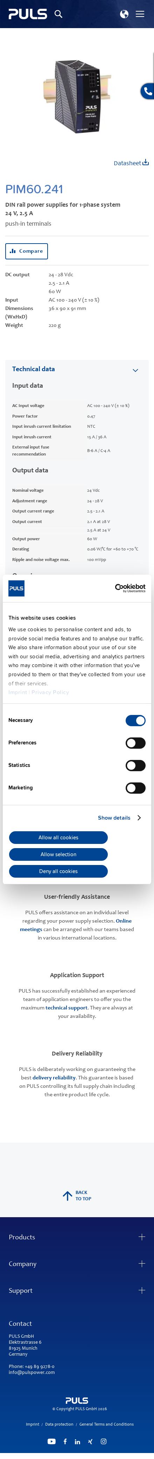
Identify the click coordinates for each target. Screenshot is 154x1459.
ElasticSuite (104, 1456)
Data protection (59, 1424)
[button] (124, 14)
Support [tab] (21, 1291)
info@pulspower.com (32, 1372)
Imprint (17, 692)
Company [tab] (22, 1264)
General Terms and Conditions (106, 1424)
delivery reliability (54, 1078)
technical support (67, 1008)
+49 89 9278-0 (40, 1366)
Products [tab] (22, 1237)
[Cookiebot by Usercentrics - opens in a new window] (115, 588)
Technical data (33, 369)
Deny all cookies (58, 871)
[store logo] (28, 14)
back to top (77, 1196)
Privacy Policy (50, 692)
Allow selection (58, 854)
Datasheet (131, 163)
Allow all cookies (58, 837)
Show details (114, 817)
